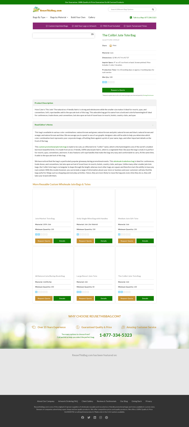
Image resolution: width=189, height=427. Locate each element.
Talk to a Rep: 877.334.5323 (144, 17)
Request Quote (44, 246)
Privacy (149, 407)
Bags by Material (58, 17)
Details (62, 246)
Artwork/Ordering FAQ (68, 407)
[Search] (131, 9)
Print (114, 45)
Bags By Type (39, 17)
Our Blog (124, 407)
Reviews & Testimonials (106, 407)
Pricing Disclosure (148, 95)
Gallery (91, 17)
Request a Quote (118, 90)
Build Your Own (78, 17)
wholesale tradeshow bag (123, 167)
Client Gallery (87, 407)
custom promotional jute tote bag (52, 152)
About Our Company (45, 407)
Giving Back (137, 407)
